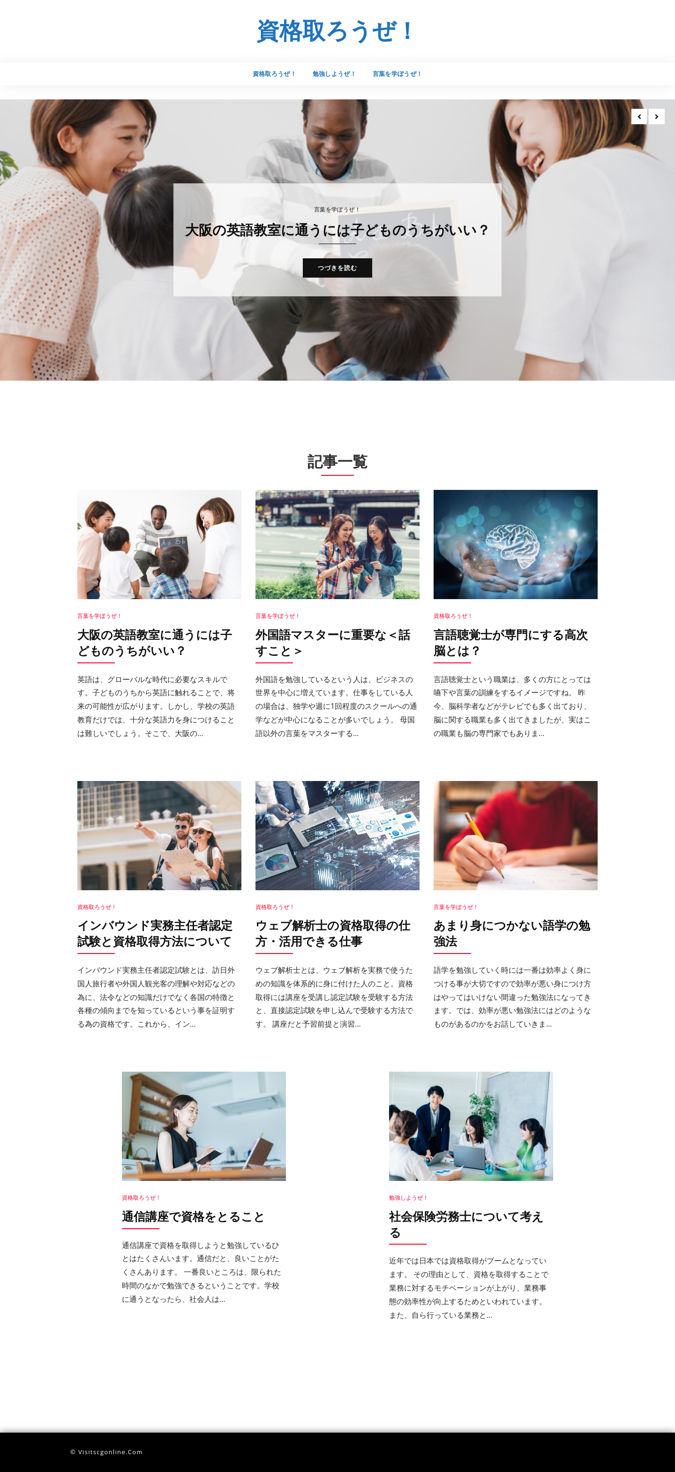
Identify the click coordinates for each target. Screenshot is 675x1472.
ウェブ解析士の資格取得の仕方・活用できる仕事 (335, 933)
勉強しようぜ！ (334, 73)
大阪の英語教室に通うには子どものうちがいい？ (337, 229)
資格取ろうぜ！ (338, 30)
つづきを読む (337, 277)
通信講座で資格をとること (196, 1216)
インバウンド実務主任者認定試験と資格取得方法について (158, 933)
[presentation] (638, 117)
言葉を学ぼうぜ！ (398, 73)
